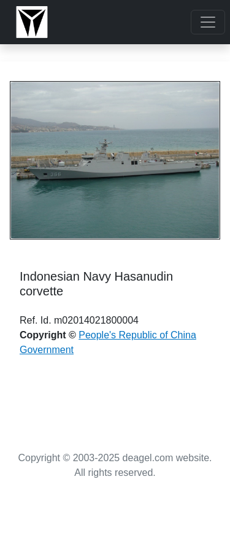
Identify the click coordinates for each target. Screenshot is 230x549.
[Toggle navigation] (208, 22)
